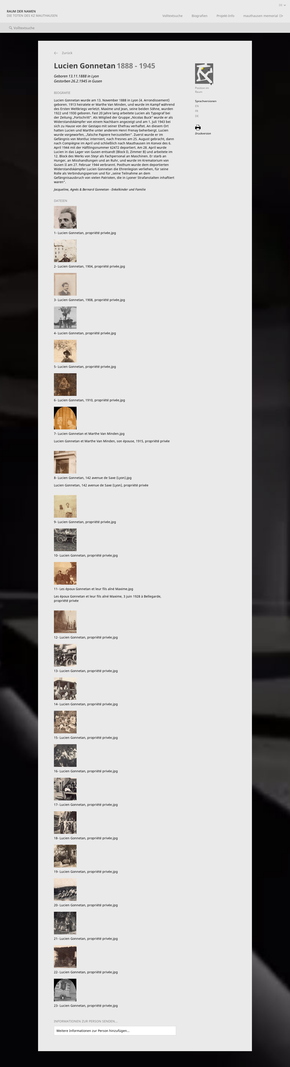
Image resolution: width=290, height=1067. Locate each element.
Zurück (67, 53)
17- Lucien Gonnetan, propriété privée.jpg (86, 804)
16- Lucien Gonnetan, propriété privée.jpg (86, 771)
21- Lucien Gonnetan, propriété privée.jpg (86, 938)
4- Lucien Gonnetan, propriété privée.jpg (85, 333)
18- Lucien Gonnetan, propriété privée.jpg (86, 838)
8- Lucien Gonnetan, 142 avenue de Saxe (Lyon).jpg (115, 481)
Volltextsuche (172, 16)
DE (197, 116)
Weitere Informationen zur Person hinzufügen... (93, 1031)
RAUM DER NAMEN (32, 13)
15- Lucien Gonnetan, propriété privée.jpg (86, 737)
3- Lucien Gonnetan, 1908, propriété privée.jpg (89, 300)
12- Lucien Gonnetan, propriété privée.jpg (86, 637)
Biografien (200, 16)
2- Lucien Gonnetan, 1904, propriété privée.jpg (89, 266)
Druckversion (203, 133)
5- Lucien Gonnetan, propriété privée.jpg (85, 366)
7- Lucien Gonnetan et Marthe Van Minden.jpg (115, 437)
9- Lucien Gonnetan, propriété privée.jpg (85, 522)
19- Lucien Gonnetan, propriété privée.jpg (86, 871)
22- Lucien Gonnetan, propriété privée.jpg (86, 972)
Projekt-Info (225, 16)
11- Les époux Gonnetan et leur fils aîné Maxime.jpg (115, 595)
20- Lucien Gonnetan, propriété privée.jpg (86, 905)
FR (196, 111)
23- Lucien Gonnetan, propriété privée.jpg (86, 1005)
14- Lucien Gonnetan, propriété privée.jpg (86, 704)
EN (197, 106)
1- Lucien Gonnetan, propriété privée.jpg (85, 233)
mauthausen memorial (260, 16)
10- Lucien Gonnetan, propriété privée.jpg (86, 555)
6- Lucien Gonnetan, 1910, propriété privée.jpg (89, 400)
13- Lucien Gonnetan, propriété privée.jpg (86, 671)
